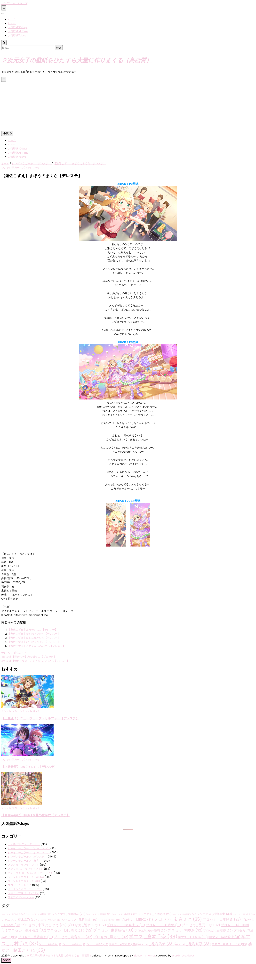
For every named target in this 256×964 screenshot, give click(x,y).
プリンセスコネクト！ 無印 (24, 881)
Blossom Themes (144, 955)
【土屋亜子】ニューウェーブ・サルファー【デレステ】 (40, 718)
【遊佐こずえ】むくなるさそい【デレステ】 (34, 642)
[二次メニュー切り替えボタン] (3, 7)
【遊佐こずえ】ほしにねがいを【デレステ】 (34, 638)
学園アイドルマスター (21, 897)
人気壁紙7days (17, 35)
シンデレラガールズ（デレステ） (20, 167)
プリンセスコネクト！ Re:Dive (26, 877)
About (12, 23)
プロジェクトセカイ (19, 885)
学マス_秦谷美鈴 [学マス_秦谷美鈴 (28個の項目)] (75, 944)
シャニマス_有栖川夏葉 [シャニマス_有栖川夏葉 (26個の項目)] (184, 914)
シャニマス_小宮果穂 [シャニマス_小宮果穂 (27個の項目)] (98, 914)
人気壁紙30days (17, 27)
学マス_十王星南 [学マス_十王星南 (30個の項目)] (193, 937)
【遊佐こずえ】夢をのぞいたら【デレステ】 (34, 634)
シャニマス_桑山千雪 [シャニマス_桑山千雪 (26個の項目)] (244, 914)
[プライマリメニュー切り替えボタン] (3, 79)
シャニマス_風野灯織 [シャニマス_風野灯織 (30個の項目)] (79, 920)
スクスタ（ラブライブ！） (23, 865)
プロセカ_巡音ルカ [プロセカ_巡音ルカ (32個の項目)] (86, 925)
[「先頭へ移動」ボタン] (6, 960)
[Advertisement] (128, 106)
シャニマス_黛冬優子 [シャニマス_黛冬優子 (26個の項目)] (109, 920)
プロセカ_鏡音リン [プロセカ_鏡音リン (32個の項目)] (73, 937)
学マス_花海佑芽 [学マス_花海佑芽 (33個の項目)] (155, 944)
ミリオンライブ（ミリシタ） (25, 889)
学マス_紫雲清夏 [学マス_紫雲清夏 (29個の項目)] (123, 944)
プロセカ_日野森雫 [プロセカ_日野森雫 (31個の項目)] (163, 925)
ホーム (12, 19)
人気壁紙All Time (18, 31)
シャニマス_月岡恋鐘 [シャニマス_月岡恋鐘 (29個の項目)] (155, 914)
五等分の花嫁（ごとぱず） (23, 893)
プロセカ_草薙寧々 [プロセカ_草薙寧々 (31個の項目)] (35, 937)
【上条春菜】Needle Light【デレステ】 (29, 767)
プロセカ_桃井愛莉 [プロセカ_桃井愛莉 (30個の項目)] (150, 930)
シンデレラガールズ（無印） (25, 861)
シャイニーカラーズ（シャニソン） (29, 848)
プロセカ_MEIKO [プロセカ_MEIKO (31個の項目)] (137, 919)
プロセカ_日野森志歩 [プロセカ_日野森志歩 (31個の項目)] (126, 925)
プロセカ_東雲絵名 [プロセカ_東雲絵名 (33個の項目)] (113, 930)
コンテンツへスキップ (14, 3)
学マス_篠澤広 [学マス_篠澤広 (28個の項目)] (97, 944)
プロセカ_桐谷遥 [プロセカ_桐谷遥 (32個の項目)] (185, 930)
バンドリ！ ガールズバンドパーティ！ (30, 873)
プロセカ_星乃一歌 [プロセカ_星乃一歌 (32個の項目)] (201, 925)
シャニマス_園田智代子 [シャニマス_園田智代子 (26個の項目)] (13, 914)
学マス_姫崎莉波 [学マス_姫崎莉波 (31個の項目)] (224, 937)
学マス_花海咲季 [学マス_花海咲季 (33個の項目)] (193, 944)
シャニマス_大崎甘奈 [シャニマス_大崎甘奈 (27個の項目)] (38, 914)
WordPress (179, 955)
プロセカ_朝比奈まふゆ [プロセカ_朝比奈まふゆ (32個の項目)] (70, 930)
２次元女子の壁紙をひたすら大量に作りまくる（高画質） (76, 60)
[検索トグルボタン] (4, 42)
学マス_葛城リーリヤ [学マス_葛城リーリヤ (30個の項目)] (229, 944)
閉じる (7, 133)
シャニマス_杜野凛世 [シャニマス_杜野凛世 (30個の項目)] (214, 914)
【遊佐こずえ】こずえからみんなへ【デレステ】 (36, 646)
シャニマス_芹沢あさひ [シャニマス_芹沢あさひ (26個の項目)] (49, 920)
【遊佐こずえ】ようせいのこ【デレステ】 (32, 630)
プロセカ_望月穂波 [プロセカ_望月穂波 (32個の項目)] (27, 930)
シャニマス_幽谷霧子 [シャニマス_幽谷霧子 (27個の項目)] (124, 914)
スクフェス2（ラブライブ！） (25, 869)
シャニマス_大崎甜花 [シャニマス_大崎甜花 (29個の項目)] (68, 914)
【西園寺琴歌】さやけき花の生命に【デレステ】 (35, 815)
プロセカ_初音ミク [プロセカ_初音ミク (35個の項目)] (178, 919)
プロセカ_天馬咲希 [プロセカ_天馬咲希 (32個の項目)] (221, 919)
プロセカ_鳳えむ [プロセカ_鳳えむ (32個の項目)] (110, 937)
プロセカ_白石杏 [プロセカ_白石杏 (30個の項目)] (218, 930)
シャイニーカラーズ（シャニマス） (29, 852)
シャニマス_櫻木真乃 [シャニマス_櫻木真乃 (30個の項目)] (19, 920)
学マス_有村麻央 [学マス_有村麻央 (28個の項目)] (51, 944)
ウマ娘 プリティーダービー (24, 844)
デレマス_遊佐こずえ (14, 653)
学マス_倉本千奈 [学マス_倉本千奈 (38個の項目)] (153, 936)
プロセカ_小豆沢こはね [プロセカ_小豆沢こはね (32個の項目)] (44, 925)
